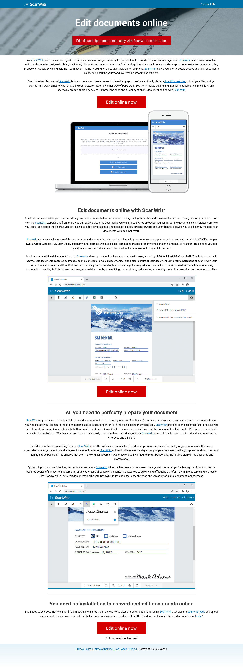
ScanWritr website (174, 81)
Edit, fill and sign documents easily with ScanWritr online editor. (121, 41)
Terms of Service (103, 649)
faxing (198, 616)
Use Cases (121, 649)
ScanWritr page (196, 611)
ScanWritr (38, 60)
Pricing (133, 649)
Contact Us (208, 4)
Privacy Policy (83, 649)
